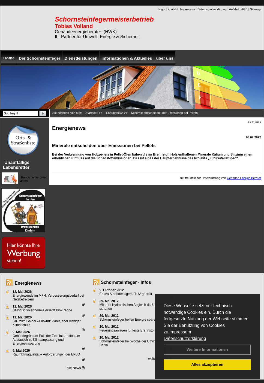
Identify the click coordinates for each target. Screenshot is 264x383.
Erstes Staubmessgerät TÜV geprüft (126, 294)
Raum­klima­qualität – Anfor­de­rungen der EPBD (46, 354)
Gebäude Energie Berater (244, 178)
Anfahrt (234, 9)
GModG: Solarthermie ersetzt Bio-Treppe (42, 310)
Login (161, 9)
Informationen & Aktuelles (126, 58)
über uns (164, 58)
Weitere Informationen (207, 349)
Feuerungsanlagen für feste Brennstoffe (128, 330)
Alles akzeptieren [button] (207, 364)
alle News (75, 368)
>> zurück (254, 122)
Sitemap (255, 9)
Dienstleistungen (80, 58)
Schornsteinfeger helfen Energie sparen (128, 319)
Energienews (28, 283)
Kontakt (172, 9)
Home (9, 58)
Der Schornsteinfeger (40, 58)
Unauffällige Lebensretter (16, 165)
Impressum (180, 332)
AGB (244, 9)
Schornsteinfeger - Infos (126, 282)
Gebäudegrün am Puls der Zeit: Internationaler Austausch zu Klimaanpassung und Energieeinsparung (46, 339)
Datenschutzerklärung (185, 338)
